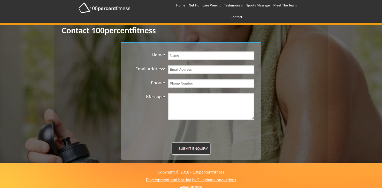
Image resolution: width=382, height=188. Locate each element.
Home (180, 5)
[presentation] (191, 130)
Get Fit (194, 5)
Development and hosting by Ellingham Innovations (191, 180)
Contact (236, 16)
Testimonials (233, 5)
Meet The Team (285, 5)
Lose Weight (211, 5)
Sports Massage (258, 5)
